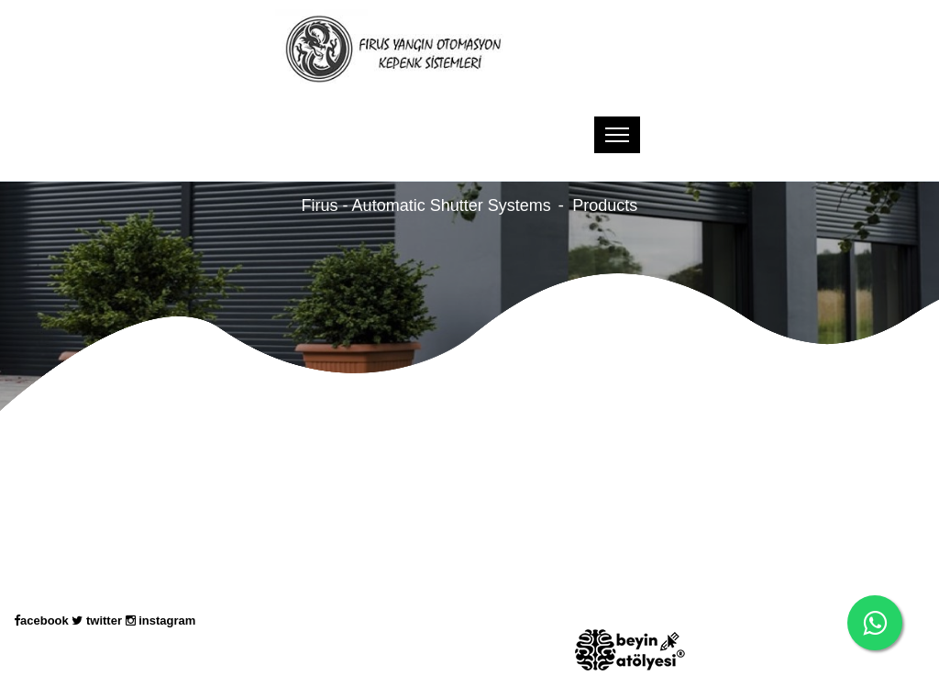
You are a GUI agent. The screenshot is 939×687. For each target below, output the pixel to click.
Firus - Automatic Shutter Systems (426, 205)
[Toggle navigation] (617, 134)
